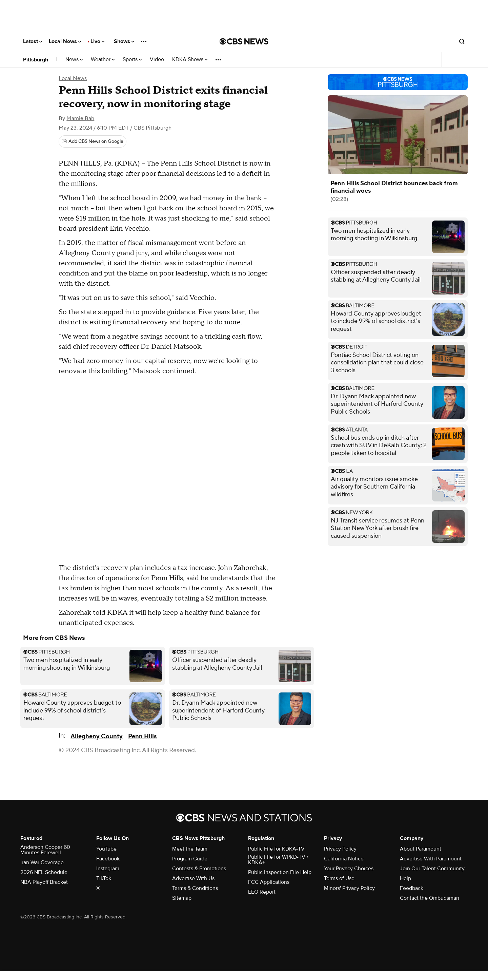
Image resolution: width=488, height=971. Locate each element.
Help (405, 878)
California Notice (344, 858)
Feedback (411, 888)
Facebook (108, 858)
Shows (124, 41)
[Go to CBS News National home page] (244, 41)
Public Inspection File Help (279, 872)
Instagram (107, 868)
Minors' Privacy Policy (349, 888)
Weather (103, 59)
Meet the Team (189, 849)
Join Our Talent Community (432, 868)
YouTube (106, 849)
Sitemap (181, 898)
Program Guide (189, 858)
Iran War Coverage (42, 862)
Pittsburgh (35, 59)
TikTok (103, 878)
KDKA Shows (189, 59)
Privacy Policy (340, 849)
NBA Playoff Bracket (44, 882)
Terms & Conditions (195, 888)
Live (97, 41)
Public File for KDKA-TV (276, 849)
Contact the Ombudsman (429, 898)
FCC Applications (268, 882)
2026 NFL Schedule (43, 872)
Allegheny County (96, 736)
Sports (132, 59)
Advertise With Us (193, 878)
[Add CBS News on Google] (92, 141)
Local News (65, 41)
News (74, 59)
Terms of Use (339, 878)
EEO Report (262, 892)
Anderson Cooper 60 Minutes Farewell (45, 849)
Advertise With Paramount (431, 858)
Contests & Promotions (199, 868)
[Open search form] (462, 41)
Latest (32, 41)
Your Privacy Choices (348, 868)
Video (157, 59)
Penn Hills (142, 736)
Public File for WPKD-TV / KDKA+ (278, 859)
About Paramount (420, 849)
